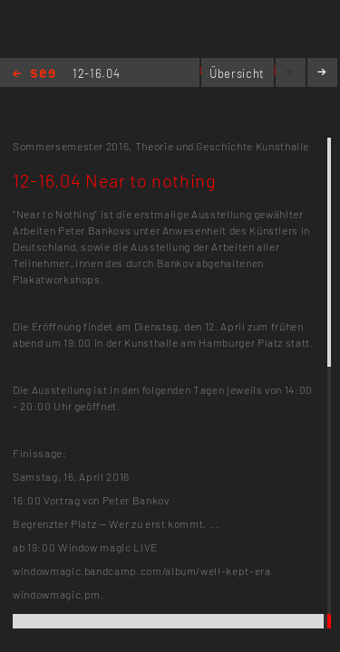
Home (34, 74)
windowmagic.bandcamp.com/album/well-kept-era (142, 570)
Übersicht (237, 73)
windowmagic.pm (57, 594)
